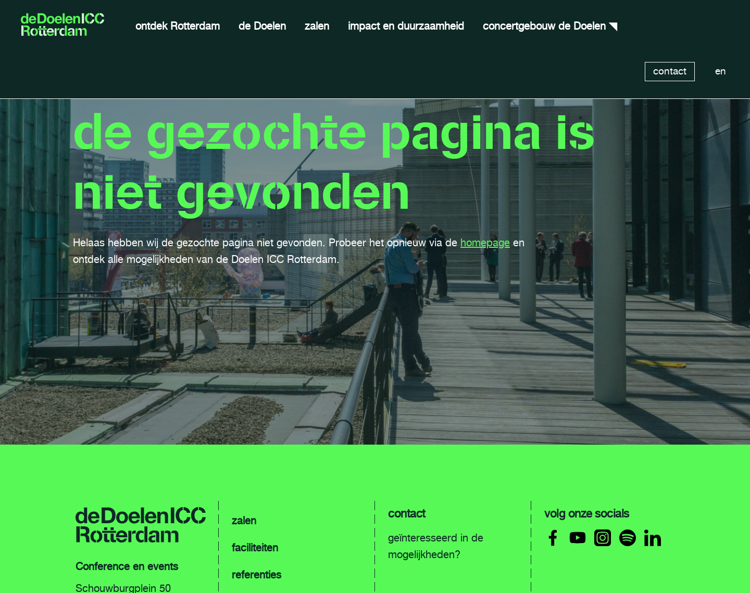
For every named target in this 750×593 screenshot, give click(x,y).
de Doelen (262, 26)
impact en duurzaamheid (406, 26)
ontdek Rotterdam (177, 26)
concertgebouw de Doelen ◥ (550, 26)
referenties (256, 575)
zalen (317, 26)
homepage (485, 242)
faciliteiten (255, 547)
